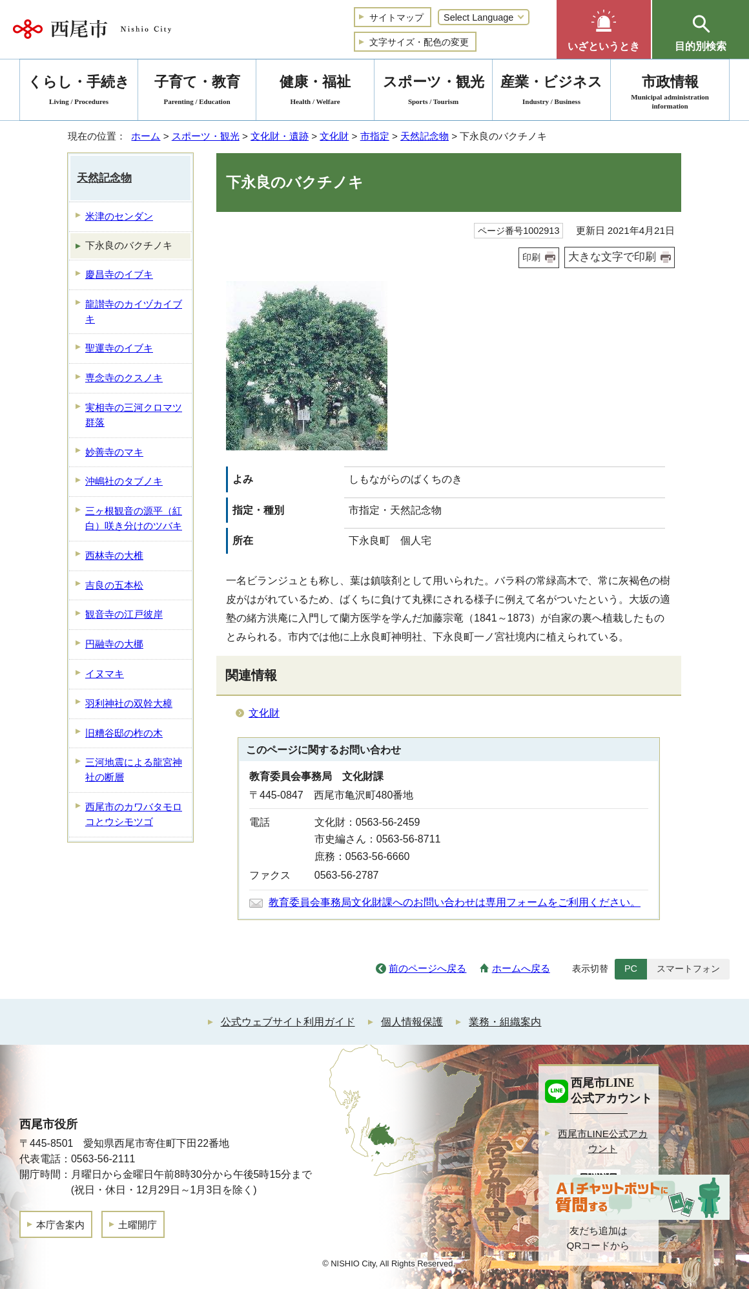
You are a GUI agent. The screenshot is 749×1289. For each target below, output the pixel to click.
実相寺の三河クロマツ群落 (133, 415)
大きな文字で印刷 (612, 257)
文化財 (334, 136)
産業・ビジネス (551, 92)
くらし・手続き (78, 92)
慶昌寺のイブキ (119, 274)
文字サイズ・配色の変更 (419, 42)
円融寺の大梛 (114, 643)
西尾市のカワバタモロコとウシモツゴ (133, 814)
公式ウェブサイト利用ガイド (288, 1021)
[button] (604, 29)
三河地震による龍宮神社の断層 (133, 769)
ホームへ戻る (521, 968)
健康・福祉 (315, 92)
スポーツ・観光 (206, 136)
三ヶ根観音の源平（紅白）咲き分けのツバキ (133, 518)
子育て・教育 (197, 92)
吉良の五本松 (114, 585)
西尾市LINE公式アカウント (603, 1141)
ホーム (145, 136)
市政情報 (670, 92)
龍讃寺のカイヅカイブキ (133, 311)
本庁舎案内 (60, 1224)
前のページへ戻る (427, 968)
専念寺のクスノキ (124, 377)
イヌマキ (104, 673)
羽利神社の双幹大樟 (128, 703)
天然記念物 (424, 136)
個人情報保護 (412, 1021)
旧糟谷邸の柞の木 (124, 733)
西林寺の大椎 (114, 555)
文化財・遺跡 (280, 136)
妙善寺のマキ (114, 451)
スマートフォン (688, 968)
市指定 (374, 136)
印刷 (531, 257)
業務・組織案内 (505, 1021)
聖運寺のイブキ (119, 347)
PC (630, 968)
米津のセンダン (119, 216)
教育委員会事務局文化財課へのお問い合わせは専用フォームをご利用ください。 (455, 902)
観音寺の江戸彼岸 (124, 614)
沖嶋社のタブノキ (124, 481)
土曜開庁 (137, 1224)
